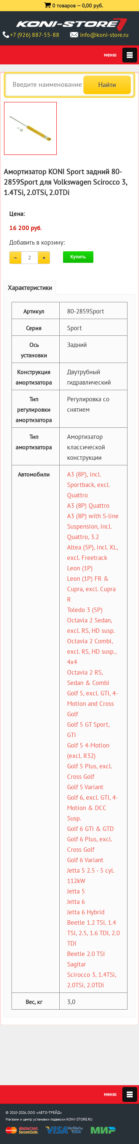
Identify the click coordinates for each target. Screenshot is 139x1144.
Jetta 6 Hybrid (86, 912)
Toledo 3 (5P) (85, 610)
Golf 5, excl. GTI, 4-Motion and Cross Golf (92, 703)
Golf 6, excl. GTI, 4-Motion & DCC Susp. (92, 807)
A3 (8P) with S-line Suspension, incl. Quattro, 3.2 (93, 526)
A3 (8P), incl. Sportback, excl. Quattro (88, 484)
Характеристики (30, 288)
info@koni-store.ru (104, 34)
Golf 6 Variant (85, 860)
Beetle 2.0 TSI (86, 954)
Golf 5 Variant (85, 787)
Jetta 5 (76, 891)
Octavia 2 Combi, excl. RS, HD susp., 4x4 (91, 651)
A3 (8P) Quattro (88, 505)
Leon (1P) (80, 568)
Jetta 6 (76, 902)
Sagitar (76, 964)
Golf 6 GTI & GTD (90, 829)
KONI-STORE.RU (79, 1119)
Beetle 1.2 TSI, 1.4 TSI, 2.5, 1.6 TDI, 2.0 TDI (93, 932)
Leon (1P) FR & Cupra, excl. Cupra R (91, 588)
